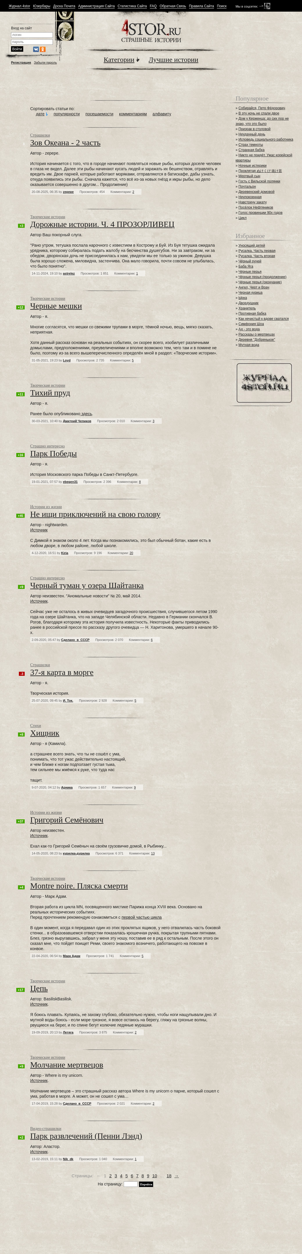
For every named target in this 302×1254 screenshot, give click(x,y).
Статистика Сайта (132, 6)
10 (154, 1175)
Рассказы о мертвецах (256, 334)
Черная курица (250, 293)
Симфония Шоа (251, 324)
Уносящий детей (251, 245)
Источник (39, 530)
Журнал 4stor (19, 6)
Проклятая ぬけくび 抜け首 (260, 171)
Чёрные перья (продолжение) (262, 277)
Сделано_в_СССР (75, 640)
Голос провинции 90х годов (260, 213)
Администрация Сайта (96, 6)
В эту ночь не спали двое (258, 113)
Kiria (64, 553)
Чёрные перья (249, 272)
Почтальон (247, 186)
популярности (67, 114)
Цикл (242, 218)
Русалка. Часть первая (256, 251)
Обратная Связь (173, 6)
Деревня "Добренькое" (256, 340)
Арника (67, 787)
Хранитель (247, 308)
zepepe (68, 192)
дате (40, 114)
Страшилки (40, 135)
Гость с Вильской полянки (259, 181)
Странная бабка (251, 150)
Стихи (35, 725)
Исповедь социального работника (265, 139)
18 (169, 1175)
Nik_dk (68, 1159)
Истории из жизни (46, 507)
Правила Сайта (201, 6)
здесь (86, 413)
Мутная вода (248, 345)
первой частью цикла (142, 917)
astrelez (69, 273)
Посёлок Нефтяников (255, 207)
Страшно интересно (47, 446)
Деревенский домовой (256, 192)
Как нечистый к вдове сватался (263, 319)
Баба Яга (245, 266)
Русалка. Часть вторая (256, 256)
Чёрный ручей (249, 261)
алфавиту (161, 114)
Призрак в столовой (254, 129)
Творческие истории (47, 217)
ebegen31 (70, 481)
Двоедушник (248, 303)
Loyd (67, 360)
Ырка (242, 298)
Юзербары (41, 6)
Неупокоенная (250, 197)
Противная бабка (252, 313)
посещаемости (99, 114)
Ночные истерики (252, 166)
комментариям (133, 114)
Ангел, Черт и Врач (253, 287)
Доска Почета (64, 6)
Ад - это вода (249, 329)
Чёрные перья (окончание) (260, 282)
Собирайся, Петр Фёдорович (261, 108)
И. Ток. (68, 700)
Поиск (222, 6)
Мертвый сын (249, 176)
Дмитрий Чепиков (77, 421)
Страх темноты (250, 145)
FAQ (153, 6)
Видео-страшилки (45, 1128)
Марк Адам (71, 956)
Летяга (68, 1032)
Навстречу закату (252, 202)
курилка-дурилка (76, 853)
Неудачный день (251, 134)
